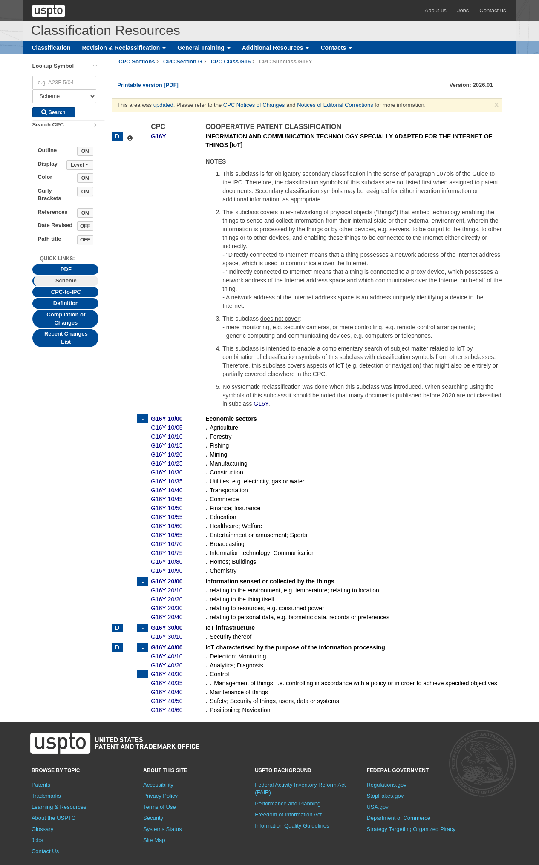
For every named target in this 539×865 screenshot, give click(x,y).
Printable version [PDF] (148, 85)
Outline (47, 150)
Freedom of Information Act (288, 814)
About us (436, 10)
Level (80, 165)
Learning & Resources (59, 807)
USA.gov (377, 807)
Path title (49, 239)
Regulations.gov (386, 785)
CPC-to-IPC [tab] (66, 292)
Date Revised (55, 225)
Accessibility (158, 785)
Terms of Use (159, 807)
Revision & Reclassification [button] (124, 47)
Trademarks (46, 796)
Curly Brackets (49, 194)
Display (48, 164)
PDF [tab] (66, 269)
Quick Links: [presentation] (57, 259)
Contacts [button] (336, 47)
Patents (41, 785)
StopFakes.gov (385, 796)
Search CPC (48, 124)
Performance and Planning (287, 803)
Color (45, 177)
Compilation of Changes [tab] (65, 318)
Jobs (463, 10)
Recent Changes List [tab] (66, 337)
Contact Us (45, 851)
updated (163, 105)
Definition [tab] (66, 303)
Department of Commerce (398, 818)
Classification (51, 47)
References (53, 212)
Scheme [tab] (66, 280)
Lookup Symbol (53, 66)
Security (153, 818)
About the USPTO (54, 818)
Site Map (154, 840)
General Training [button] (203, 47)
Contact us (492, 10)
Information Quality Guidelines (292, 825)
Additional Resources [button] (275, 47)
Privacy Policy (160, 796)
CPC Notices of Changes (254, 105)
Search (53, 112)
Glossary (42, 829)
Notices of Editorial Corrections (335, 105)
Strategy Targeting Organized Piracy (410, 829)
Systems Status (162, 829)
